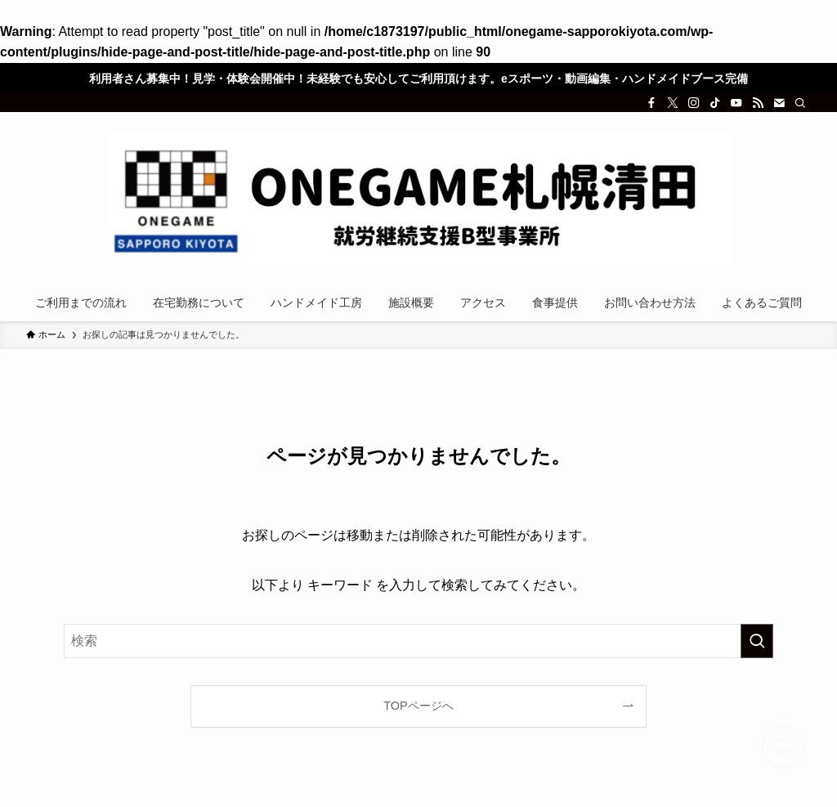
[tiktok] (715, 103)
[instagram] (694, 103)
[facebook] (651, 103)
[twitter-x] (672, 103)
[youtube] (736, 103)
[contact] (779, 103)
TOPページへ (418, 705)
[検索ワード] (418, 641)
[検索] (800, 103)
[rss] (757, 103)
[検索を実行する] (757, 641)
